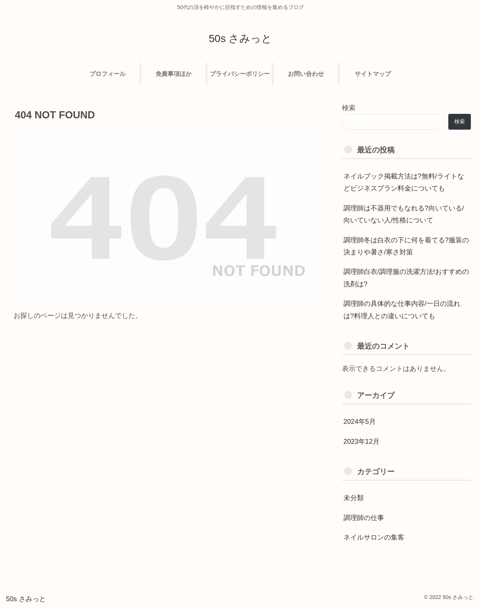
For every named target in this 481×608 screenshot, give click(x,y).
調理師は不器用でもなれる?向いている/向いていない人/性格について (403, 214)
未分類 (353, 498)
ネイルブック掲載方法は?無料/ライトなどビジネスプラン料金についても (403, 182)
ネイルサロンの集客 (373, 537)
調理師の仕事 (363, 518)
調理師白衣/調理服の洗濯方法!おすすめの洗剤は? (406, 277)
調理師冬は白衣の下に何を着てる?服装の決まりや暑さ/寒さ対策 (406, 246)
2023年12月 (361, 441)
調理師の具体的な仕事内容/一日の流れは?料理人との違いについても (401, 309)
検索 (348, 108)
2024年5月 (359, 421)
